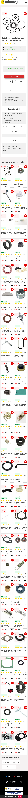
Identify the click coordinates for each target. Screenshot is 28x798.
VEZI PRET (14, 77)
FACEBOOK (9, 776)
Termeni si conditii (11, 781)
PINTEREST (18, 776)
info (12, 186)
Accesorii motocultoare (9, 767)
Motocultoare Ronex (5, 9)
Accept (20, 796)
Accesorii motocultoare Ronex (20, 9)
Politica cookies (18, 783)
